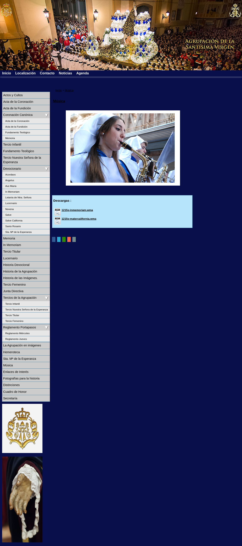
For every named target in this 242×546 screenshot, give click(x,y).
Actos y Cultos (13, 95)
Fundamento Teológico (17, 132)
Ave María (10, 186)
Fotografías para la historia (21, 378)
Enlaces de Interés (15, 372)
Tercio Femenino (14, 284)
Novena (9, 209)
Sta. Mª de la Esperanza (18, 232)
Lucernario (11, 203)
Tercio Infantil (12, 144)
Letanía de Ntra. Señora (18, 197)
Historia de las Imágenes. (20, 278)
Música (8, 365)
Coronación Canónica (17, 115)
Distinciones (11, 385)
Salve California (14, 220)
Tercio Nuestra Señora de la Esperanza (22, 160)
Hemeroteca (11, 352)
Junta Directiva (13, 291)
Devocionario (12, 168)
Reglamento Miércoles (17, 333)
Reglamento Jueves (16, 339)
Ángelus (9, 180)
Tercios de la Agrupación (20, 297)
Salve (8, 215)
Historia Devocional (16, 265)
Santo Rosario (13, 226)
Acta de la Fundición (17, 108)
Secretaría (10, 398)
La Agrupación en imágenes (22, 345)
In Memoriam (12, 191)
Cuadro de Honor (15, 391)
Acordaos (10, 174)
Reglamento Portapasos (19, 327)
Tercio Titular (12, 251)
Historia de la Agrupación (20, 271)
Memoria (10, 138)
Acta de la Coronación (18, 101)
